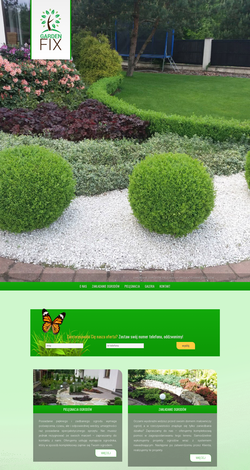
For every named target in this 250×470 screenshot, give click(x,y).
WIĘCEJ (106, 453)
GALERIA (149, 286)
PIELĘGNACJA (132, 286)
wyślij (185, 345)
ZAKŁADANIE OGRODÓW (106, 286)
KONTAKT (165, 286)
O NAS (83, 286)
